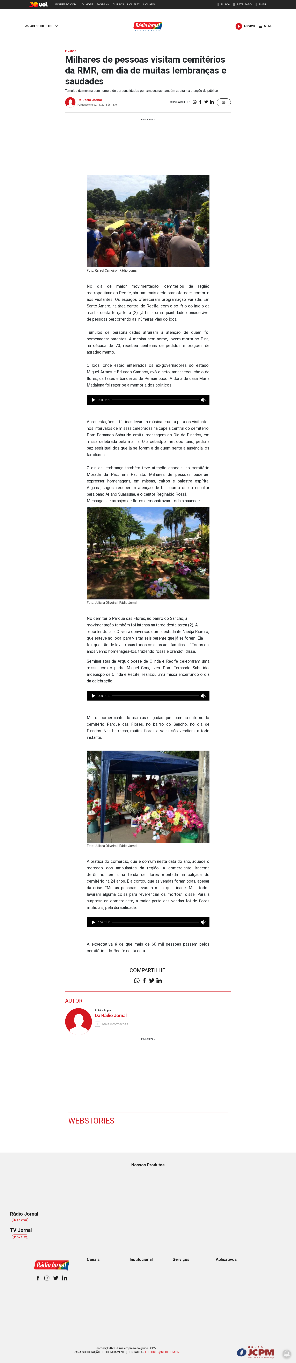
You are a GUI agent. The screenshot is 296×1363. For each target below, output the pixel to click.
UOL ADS (149, 4)
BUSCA (223, 4)
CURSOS (118, 4)
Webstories (91, 1120)
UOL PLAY (133, 4)
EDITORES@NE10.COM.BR (162, 1352)
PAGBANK (103, 4)
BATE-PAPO (242, 4)
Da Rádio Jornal (89, 100)
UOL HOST (86, 4)
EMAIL (261, 4)
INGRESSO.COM (65, 4)
